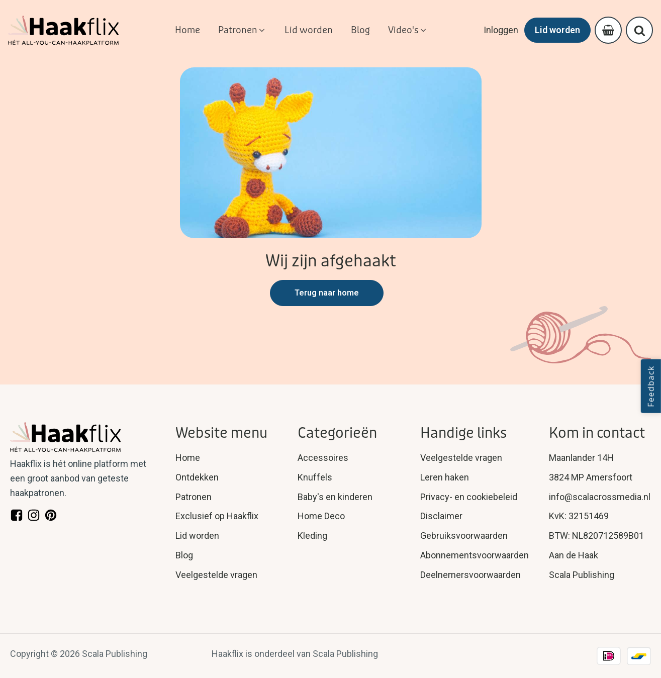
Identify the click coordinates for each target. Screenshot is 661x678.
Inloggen (501, 30)
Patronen (193, 496)
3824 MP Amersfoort (590, 477)
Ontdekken (197, 477)
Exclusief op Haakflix (216, 516)
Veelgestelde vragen (216, 574)
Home (187, 457)
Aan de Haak (573, 555)
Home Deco (321, 516)
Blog (184, 555)
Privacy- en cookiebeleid (468, 496)
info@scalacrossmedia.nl (599, 496)
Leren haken (444, 477)
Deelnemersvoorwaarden (470, 574)
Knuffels (315, 477)
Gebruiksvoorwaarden (464, 535)
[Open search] (639, 30)
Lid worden (557, 30)
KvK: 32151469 (579, 516)
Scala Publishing (581, 574)
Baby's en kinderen (335, 496)
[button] (242, 30)
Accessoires (323, 457)
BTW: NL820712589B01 (596, 535)
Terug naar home (327, 293)
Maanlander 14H (581, 457)
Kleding (312, 535)
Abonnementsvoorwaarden (474, 555)
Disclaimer (441, 516)
